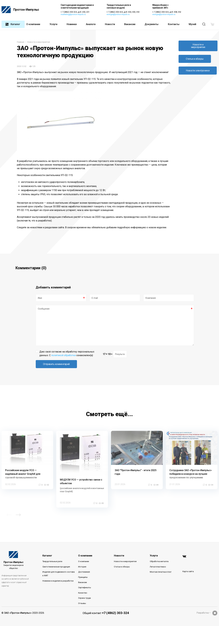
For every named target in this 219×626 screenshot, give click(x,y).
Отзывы (82, 596)
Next (18, 508)
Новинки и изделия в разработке (57, 574)
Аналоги (91, 24)
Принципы (83, 570)
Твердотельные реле (52, 555)
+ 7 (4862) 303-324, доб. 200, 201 (75, 12)
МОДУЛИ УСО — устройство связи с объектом (81, 475)
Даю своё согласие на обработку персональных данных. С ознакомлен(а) (66, 347)
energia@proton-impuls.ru (118, 15)
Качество (82, 586)
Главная (20, 42)
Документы (151, 24)
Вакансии (129, 24)
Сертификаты (84, 581)
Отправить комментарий (56, 357)
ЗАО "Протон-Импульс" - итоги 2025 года (135, 465)
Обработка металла (159, 555)
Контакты (173, 24)
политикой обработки (63, 348)
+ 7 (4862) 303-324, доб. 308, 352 (167, 12)
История (82, 560)
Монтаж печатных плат (161, 565)
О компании (33, 24)
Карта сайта (188, 565)
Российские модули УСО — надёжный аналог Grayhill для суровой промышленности (22, 467)
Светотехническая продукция (56, 560)
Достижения (84, 565)
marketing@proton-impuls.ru (73, 15)
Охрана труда (84, 591)
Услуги (53, 24)
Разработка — (204, 606)
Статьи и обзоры (195, 59)
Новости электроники (197, 70)
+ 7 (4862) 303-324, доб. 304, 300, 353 (123, 12)
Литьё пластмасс (158, 560)
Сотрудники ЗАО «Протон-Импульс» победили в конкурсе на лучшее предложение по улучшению (190, 467)
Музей (192, 24)
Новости (110, 24)
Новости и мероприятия (38, 42)
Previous (9, 508)
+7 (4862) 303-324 (115, 606)
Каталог (12, 24)
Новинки (72, 24)
